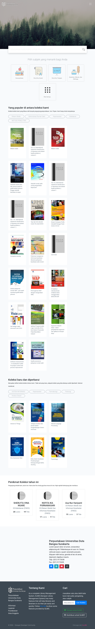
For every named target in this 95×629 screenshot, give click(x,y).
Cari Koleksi (80, 603)
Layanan (11, 608)
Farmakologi (53, 391)
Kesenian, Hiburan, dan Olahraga (75, 73)
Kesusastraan (19, 73)
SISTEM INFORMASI (18, 391)
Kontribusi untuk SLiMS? (74, 615)
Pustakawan (13, 611)
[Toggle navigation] (90, 4)
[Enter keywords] (69, 603)
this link (43, 606)
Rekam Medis (16, 116)
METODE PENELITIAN (19, 120)
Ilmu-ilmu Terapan (57, 73)
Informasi (12, 606)
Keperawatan (57, 116)
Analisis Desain (16, 396)
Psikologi (68, 391)
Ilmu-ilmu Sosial (38, 73)
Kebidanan (72, 116)
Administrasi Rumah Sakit (37, 116)
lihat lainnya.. (47, 92)
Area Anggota (13, 613)
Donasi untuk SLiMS (73, 610)
